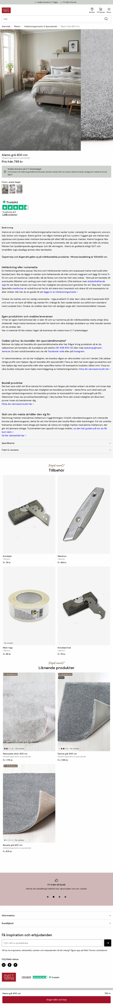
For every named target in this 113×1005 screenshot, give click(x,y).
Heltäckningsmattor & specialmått (40, 26)
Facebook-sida (56, 351)
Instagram (78, 351)
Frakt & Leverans (56, 450)
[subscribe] (107, 942)
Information (56, 915)
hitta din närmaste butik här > (95, 369)
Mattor (17, 26)
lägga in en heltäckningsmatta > (61, 291)
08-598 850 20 (64, 347)
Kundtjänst (56, 923)
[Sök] (106, 18)
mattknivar (18, 288)
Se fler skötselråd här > (14, 435)
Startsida (6, 26)
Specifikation (56, 443)
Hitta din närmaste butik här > (18, 404)
